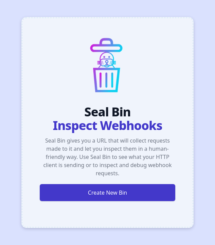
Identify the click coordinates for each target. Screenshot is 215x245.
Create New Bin (107, 192)
